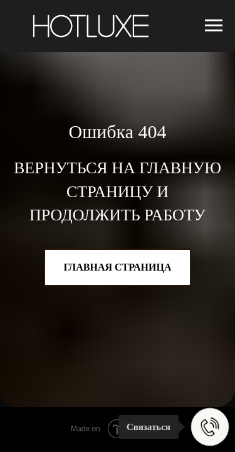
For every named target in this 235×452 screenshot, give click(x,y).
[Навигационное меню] (213, 25)
